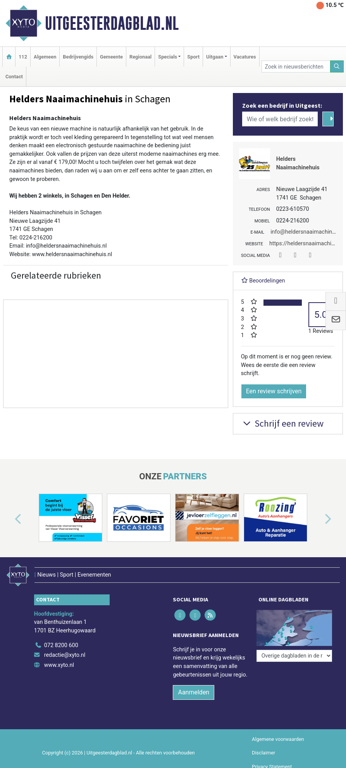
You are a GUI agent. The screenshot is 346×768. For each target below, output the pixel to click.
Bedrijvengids (78, 57)
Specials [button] (167, 57)
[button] (9, 519)
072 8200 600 (61, 645)
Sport (193, 57)
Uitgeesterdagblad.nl (112, 23)
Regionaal (140, 57)
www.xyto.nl (59, 665)
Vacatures (245, 57)
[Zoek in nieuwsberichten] (296, 66)
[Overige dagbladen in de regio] (294, 656)
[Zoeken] (337, 66)
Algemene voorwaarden (278, 739)
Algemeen (45, 57)
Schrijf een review (282, 423)
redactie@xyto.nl (65, 655)
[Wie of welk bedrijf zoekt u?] (280, 119)
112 (23, 57)
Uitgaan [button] (214, 57)
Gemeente (111, 57)
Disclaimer (263, 753)
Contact (14, 76)
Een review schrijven (274, 391)
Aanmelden (193, 692)
